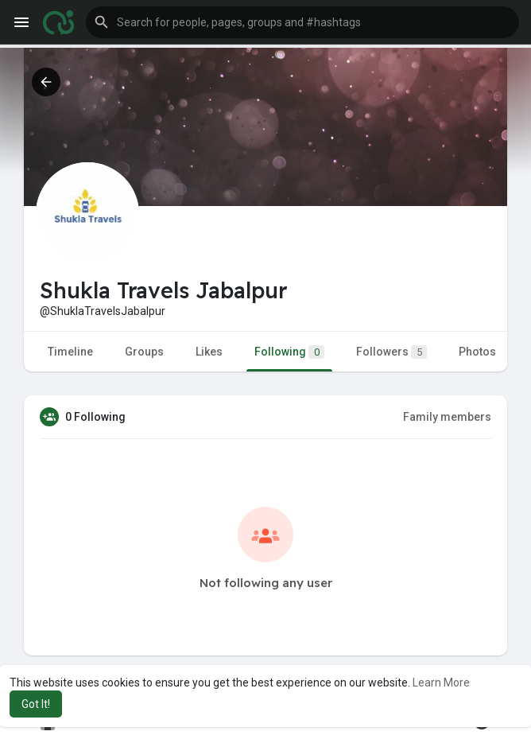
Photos (477, 351)
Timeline (70, 351)
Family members (447, 416)
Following (289, 352)
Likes (209, 351)
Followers (391, 352)
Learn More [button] (441, 682)
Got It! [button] (35, 704)
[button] (302, 22)
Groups (144, 351)
